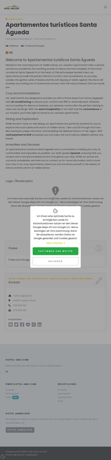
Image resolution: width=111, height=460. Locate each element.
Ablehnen (55, 261)
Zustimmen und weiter (55, 251)
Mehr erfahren (55, 243)
